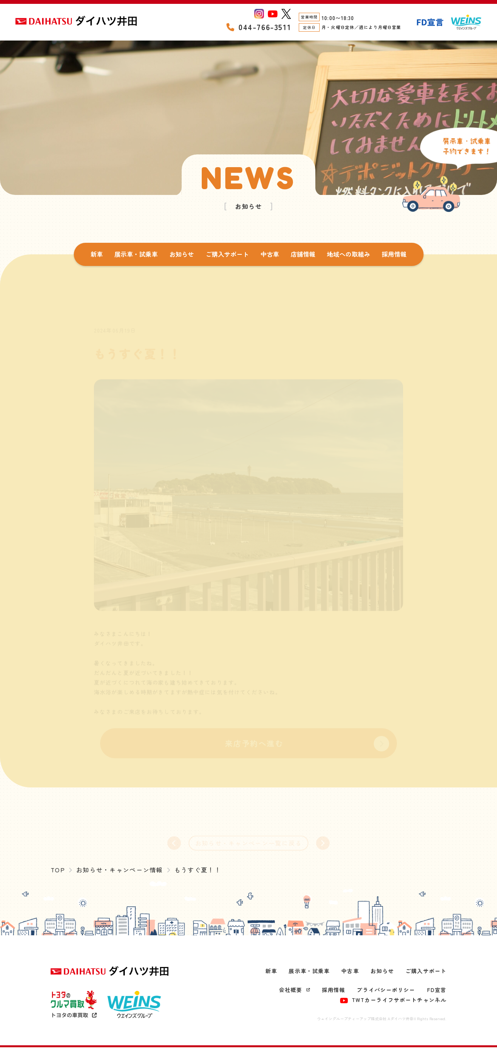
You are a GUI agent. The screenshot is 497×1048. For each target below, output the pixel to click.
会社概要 (294, 990)
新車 (96, 254)
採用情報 (394, 254)
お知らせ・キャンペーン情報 (120, 870)
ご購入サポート (227, 254)
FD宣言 (436, 990)
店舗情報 (303, 254)
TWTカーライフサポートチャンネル (392, 1000)
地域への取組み (348, 254)
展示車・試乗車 (136, 254)
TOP (58, 870)
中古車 (269, 254)
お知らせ (181, 254)
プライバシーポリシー (386, 990)
